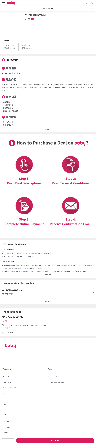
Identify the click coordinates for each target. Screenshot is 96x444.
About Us (6, 377)
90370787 (9, 333)
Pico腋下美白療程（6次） (13, 290)
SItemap (6, 433)
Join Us (5, 393)
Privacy (5, 399)
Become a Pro (53, 377)
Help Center (7, 382)
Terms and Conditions (11, 388)
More (48, 129)
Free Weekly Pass (54, 388)
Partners (6, 422)
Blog (4, 404)
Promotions (7, 427)
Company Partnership (56, 382)
